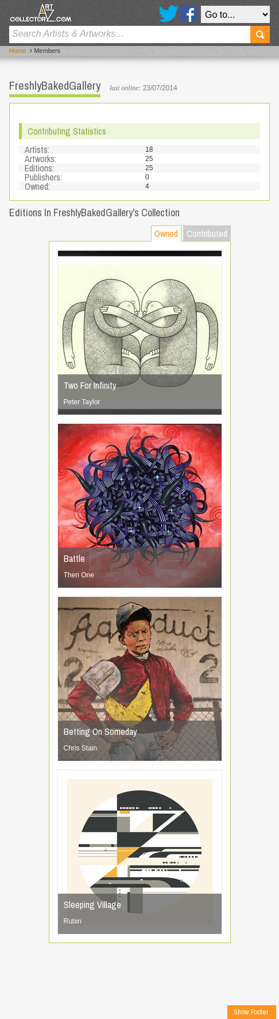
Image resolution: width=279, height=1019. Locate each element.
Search (260, 34)
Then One (79, 575)
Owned (166, 233)
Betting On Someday (100, 731)
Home (17, 50)
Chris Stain (81, 748)
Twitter (168, 13)
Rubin (73, 921)
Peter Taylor (82, 402)
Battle (74, 558)
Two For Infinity (90, 385)
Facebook (188, 13)
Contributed (207, 233)
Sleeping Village (92, 904)
